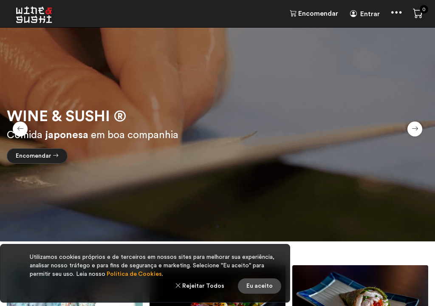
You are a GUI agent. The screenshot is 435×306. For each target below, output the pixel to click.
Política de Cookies (133, 274)
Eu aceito (259, 286)
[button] (210, 226)
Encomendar (314, 13)
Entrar (365, 14)
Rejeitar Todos (199, 286)
